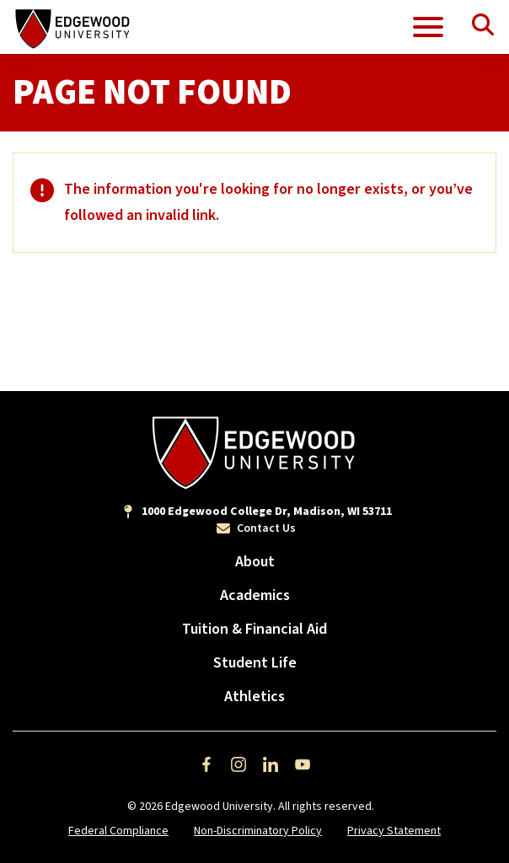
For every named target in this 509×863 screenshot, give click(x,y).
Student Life (255, 662)
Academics (255, 595)
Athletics (254, 696)
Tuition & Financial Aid (254, 629)
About (255, 561)
